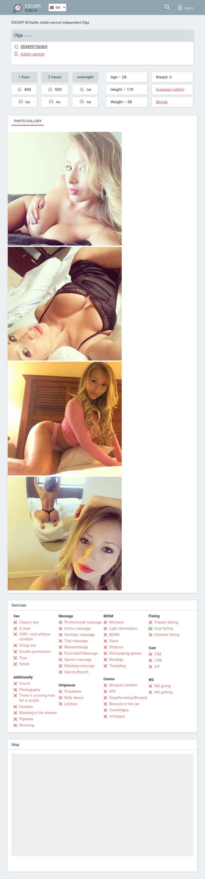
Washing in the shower (38, 713)
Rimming (26, 725)
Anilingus (117, 716)
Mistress (116, 622)
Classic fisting (166, 622)
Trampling (117, 666)
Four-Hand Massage (81, 653)
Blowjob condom (123, 685)
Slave (113, 641)
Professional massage (83, 622)
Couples (26, 706)
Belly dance (73, 697)
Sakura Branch (76, 672)
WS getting (163, 692)
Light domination (123, 628)
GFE (112, 691)
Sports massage (78, 659)
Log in (186, 7)
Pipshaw (26, 719)
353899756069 (33, 46)
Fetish (24, 664)
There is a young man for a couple (37, 698)
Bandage (116, 659)
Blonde (162, 102)
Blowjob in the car (124, 704)
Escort (24, 683)
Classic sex (28, 622)
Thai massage (76, 641)
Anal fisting (163, 628)
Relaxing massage (79, 666)
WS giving (162, 686)
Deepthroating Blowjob (128, 697)
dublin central (50, 22)
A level (24, 628)
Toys (23, 658)
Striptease (72, 691)
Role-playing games (125, 653)
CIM (157, 654)
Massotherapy (76, 647)
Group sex (27, 645)
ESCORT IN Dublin (25, 22)
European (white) (170, 89)
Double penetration (35, 651)
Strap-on (116, 647)
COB (158, 660)
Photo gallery (27, 121)
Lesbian (70, 704)
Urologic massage (79, 634)
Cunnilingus (119, 710)
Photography (29, 689)
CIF (157, 666)
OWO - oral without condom (34, 636)
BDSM (114, 634)
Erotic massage (77, 628)
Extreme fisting (166, 634)
